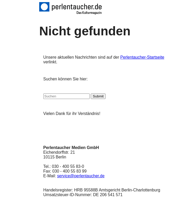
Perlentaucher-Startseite (142, 57)
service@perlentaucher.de (80, 176)
